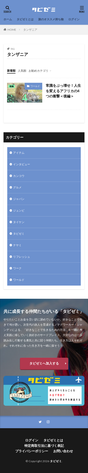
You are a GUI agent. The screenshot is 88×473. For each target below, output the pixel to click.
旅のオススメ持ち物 (51, 19)
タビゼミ (18, 233)
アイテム (18, 152)
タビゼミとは (25, 19)
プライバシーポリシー (31, 451)
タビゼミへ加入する (44, 363)
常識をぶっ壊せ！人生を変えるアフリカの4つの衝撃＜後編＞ (63, 90)
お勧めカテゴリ (38, 70)
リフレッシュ (21, 256)
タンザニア (30, 29)
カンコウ (18, 176)
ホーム (8, 19)
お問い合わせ (63, 451)
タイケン (18, 222)
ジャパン (18, 199)
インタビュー (21, 164)
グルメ (17, 187)
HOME (12, 29)
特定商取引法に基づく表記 (44, 446)
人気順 (22, 70)
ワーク (17, 268)
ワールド (35, 86)
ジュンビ (18, 210)
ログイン (74, 19)
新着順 (11, 70)
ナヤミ (17, 245)
